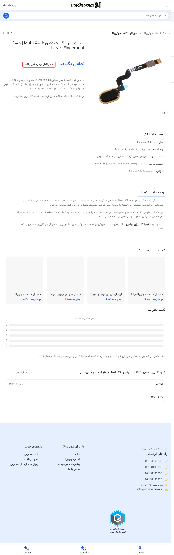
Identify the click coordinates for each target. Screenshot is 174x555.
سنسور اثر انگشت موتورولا (126, 33)
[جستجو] (86, 15)
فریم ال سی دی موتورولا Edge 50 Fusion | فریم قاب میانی (65, 296)
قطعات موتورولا (152, 33)
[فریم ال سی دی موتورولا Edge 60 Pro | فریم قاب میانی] (147, 275)
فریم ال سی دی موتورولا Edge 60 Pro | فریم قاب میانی (147, 296)
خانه (167, 33)
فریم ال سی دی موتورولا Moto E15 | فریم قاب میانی (26, 296)
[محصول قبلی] (12, 33)
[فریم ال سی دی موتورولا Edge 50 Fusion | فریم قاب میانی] (65, 275)
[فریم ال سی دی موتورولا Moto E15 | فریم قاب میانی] (25, 275)
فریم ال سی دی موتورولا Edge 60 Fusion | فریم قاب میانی (106, 296)
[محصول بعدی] (3, 33)
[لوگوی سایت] (85, 5)
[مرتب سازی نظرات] (17, 372)
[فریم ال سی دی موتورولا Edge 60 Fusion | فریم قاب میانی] (106, 275)
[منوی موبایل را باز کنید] (167, 5)
